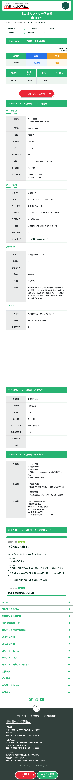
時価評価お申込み (10, 685)
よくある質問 (8, 643)
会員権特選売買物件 (11, 615)
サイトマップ (21, 716)
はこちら (25, 775)
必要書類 (11, 33)
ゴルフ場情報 (32, 28)
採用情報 (6, 678)
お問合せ (31, 33)
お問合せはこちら (36, 93)
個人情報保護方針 (49, 716)
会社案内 (6, 671)
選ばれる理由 (8, 636)
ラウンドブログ (9, 657)
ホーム (8, 22)
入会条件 (51, 28)
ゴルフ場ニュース (10, 650)
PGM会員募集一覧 (11, 622)
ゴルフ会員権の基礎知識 (14, 629)
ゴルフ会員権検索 (19, 22)
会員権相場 (11, 28)
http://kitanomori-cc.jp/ (38, 239)
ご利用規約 (35, 716)
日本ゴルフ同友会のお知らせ (16, 664)
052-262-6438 (47, 775)
